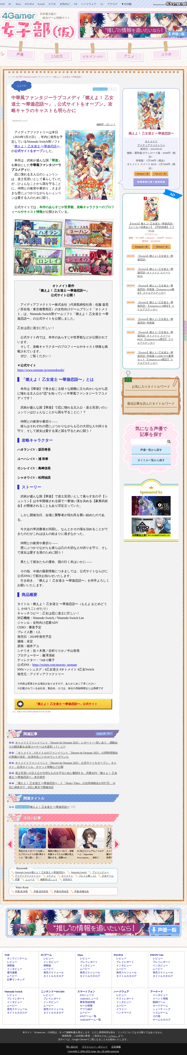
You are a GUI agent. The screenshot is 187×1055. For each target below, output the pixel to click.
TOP (2, 4)
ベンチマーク (123, 1012)
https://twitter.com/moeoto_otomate (54, 664)
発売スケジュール (53, 972)
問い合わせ (72, 1046)
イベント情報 (160, 998)
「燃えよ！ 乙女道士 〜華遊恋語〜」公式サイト (66, 704)
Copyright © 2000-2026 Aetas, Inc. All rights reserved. (93, 1051)
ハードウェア (88, 4)
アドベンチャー (100, 872)
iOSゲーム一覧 (88, 1016)
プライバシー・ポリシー (95, 1046)
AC (101, 4)
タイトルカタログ (53, 976)
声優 (20, 54)
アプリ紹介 (86, 1009)
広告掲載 (116, 1046)
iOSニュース (87, 995)
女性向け (65, 4)
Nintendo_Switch (100, 89)
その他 (156, 1016)
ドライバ (121, 1009)
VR (75, 4)
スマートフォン (86, 991)
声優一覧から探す (151, 449)
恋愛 (17, 879)
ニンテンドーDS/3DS (52, 991)
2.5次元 (57, 56)
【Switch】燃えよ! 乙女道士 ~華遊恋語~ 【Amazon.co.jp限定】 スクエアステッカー (155, 306)
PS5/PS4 (29, 4)
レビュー (12, 961)
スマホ (52, 4)
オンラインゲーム (17, 958)
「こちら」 (112, 1036)
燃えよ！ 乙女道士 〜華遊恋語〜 (37, 146)
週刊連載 (12, 972)
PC (10, 4)
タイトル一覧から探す (151, 460)
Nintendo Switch (79, 872)
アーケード (156, 991)
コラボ (166, 54)
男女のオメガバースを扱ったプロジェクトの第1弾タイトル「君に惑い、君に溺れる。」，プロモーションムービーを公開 (32, 857)
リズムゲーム (160, 1012)
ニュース (30, 879)
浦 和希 (21, 891)
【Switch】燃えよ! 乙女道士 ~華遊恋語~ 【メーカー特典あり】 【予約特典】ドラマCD (151, 227)
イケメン (93, 56)
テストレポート (125, 998)
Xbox (18, 4)
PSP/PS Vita (156, 954)
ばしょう (48, 879)
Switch (41, 4)
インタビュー (14, 968)
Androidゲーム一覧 (90, 1019)
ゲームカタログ (161, 1019)
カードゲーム (160, 1005)
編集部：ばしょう (106, 124)
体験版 (11, 965)
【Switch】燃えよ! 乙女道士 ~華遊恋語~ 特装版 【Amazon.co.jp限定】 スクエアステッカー (155, 289)
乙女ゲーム (108, 876)
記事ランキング (16, 979)
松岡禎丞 (61, 891)
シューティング (161, 1009)
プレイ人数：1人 (87, 876)
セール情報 (86, 1005)
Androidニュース (89, 998)
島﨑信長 (81, 891)
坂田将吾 (41, 891)
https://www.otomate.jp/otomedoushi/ (40, 370)
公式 (73, 807)
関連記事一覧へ (104, 733)
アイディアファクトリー (28, 876)
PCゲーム (46, 954)
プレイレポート (89, 961)
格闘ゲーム (159, 1002)
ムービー (12, 976)
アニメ (129, 56)
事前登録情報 (87, 1002)
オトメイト (67, 876)
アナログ (112, 4)
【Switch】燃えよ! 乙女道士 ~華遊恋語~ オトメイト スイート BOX (155, 273)
